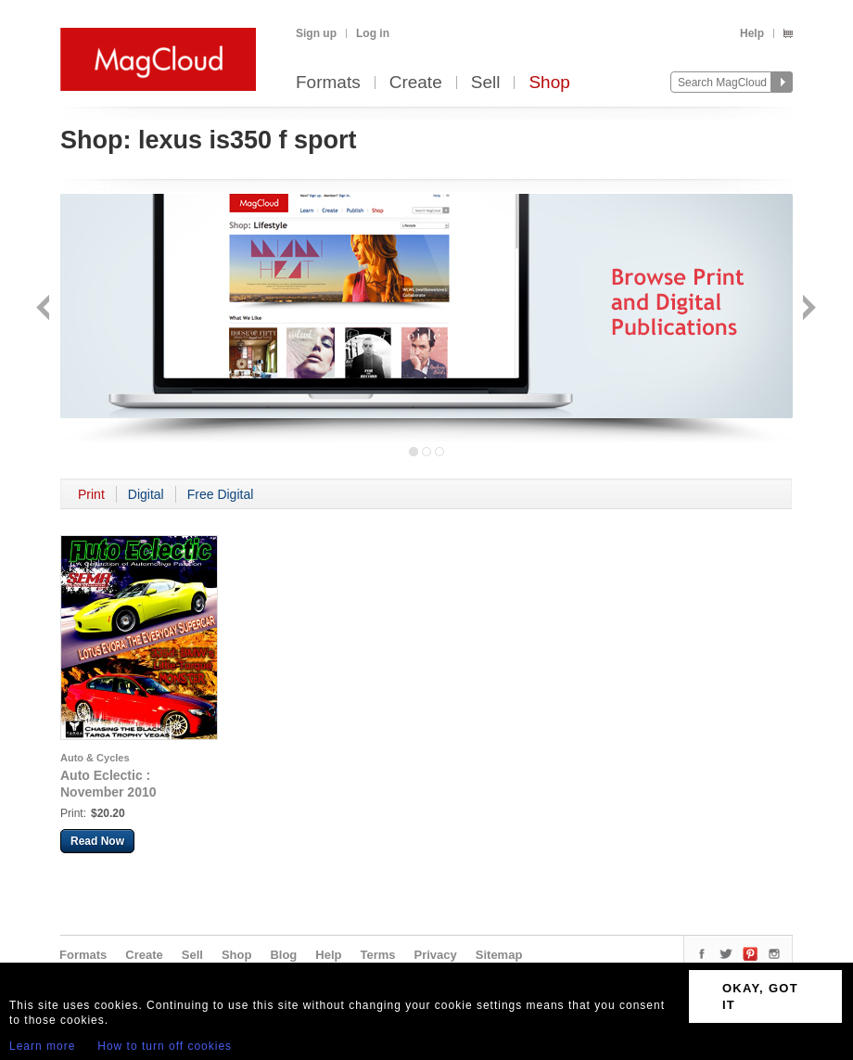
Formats (328, 83)
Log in (372, 33)
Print (91, 494)
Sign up (316, 33)
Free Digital (220, 494)
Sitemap (499, 955)
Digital (146, 494)
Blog (283, 955)
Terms (377, 955)
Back (45, 309)
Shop (548, 83)
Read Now (97, 841)
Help (752, 33)
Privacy (435, 955)
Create (415, 83)
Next (807, 309)
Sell (486, 83)
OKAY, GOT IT (760, 996)
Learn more (42, 1046)
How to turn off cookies (164, 1046)
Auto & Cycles (95, 757)
